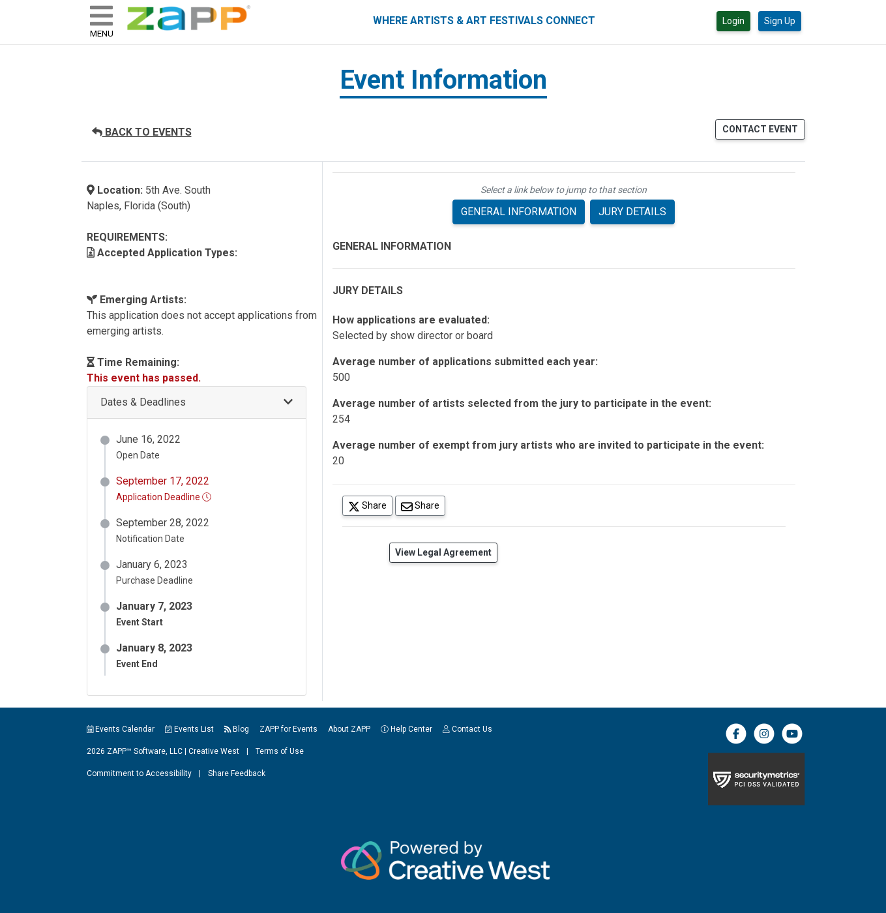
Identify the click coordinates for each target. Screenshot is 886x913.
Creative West (213, 751)
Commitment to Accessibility (139, 773)
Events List (189, 729)
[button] (196, 403)
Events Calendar (121, 729)
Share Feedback (236, 773)
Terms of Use (280, 751)
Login (733, 21)
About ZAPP (349, 729)
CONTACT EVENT (760, 129)
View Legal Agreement (443, 552)
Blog (237, 729)
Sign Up (779, 21)
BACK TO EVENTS (142, 132)
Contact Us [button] (467, 729)
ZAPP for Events (288, 729)
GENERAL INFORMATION (518, 211)
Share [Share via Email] (423, 505)
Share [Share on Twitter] (370, 505)
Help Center (406, 729)
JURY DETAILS (632, 211)
